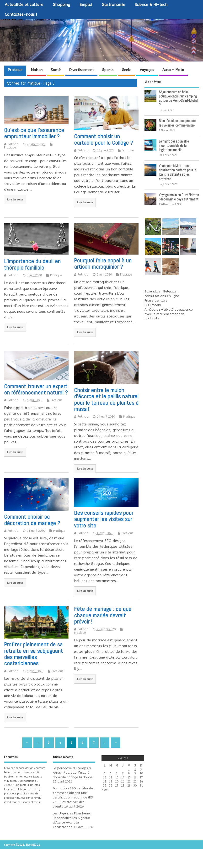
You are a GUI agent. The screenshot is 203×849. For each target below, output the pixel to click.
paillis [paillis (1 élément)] (27, 789)
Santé (56, 70)
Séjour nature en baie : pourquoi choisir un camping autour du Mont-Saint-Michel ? (178, 98)
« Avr (105, 789)
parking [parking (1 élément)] (36, 789)
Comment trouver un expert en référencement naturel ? (36, 389)
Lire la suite (15, 199)
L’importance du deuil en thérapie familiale (32, 264)
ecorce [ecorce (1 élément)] (28, 776)
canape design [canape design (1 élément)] (24, 768)
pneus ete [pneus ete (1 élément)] (10, 793)
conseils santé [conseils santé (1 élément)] (31, 772)
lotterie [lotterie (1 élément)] (8, 789)
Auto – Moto (173, 70)
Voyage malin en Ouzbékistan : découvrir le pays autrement (179, 197)
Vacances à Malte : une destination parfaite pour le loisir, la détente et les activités (177, 172)
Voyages (147, 70)
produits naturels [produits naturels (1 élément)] (27, 793)
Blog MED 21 (28, 36)
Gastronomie (113, 4)
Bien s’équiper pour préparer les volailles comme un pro (178, 122)
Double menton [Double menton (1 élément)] (13, 776)
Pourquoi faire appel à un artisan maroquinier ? (103, 263)
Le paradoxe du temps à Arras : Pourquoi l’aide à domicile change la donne (73, 772)
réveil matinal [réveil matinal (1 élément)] (12, 802)
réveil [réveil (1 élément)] (37, 797)
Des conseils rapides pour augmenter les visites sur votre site (103, 519)
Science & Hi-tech (151, 4)
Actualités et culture (24, 4)
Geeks (126, 70)
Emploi (86, 4)
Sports (107, 70)
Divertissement (81, 70)
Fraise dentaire (155, 300)
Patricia (13, 144)
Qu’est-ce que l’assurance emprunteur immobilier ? (34, 133)
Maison (37, 70)
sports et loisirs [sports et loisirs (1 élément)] (32, 802)
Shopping (61, 4)
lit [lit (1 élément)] (31, 785)
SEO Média (152, 305)
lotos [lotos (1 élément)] (37, 785)
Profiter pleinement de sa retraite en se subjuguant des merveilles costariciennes (33, 654)
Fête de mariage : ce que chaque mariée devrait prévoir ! (102, 615)
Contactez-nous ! (21, 14)
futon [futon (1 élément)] (13, 781)
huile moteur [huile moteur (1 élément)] (21, 785)
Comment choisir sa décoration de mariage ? (32, 520)
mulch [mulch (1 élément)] (18, 789)
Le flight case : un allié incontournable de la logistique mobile (174, 145)
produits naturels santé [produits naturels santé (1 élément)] (18, 797)
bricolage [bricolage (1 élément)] (9, 768)
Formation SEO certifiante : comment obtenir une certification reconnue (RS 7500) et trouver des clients (74, 797)
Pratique (15, 70)
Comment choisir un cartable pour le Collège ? (103, 139)
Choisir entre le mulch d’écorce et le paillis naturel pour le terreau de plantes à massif (106, 399)
